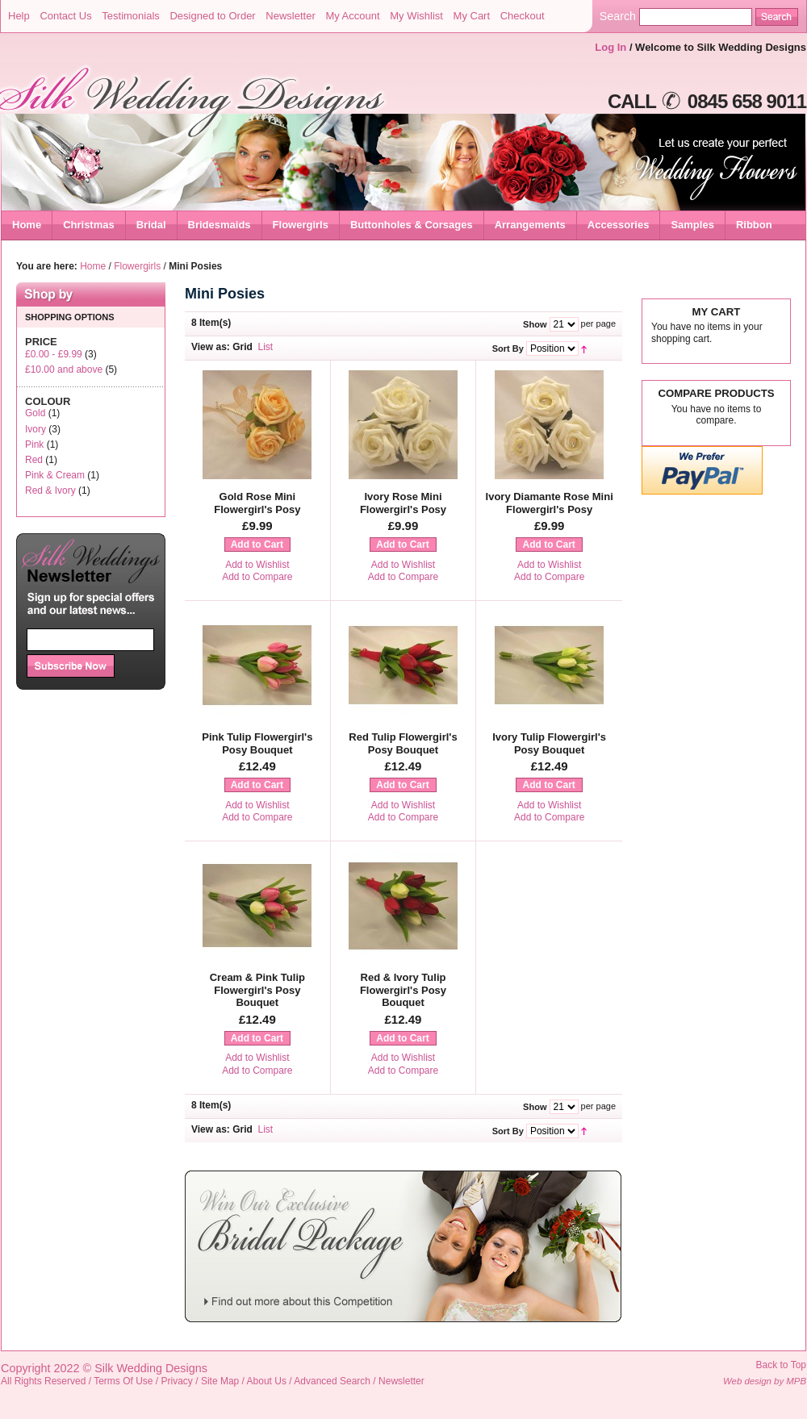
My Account (352, 16)
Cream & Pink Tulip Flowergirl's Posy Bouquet (257, 989)
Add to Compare (257, 576)
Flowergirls (137, 266)
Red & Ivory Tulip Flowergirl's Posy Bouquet (403, 989)
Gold (35, 413)
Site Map (220, 1381)
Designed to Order (212, 16)
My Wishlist (416, 16)
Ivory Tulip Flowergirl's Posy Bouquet (549, 743)
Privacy (177, 1381)
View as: (210, 347)
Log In (610, 47)
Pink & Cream (55, 475)
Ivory (35, 429)
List (266, 347)
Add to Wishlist (257, 564)
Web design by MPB (764, 1381)
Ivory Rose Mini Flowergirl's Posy (403, 502)
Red (34, 459)
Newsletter (290, 16)
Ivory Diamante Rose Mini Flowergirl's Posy (549, 502)
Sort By (508, 348)
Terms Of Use (123, 1381)
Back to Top (781, 1365)
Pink (34, 444)
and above (63, 369)
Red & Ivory (50, 490)
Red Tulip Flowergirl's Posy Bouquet (403, 743)
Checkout (522, 16)
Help (19, 16)
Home (26, 225)
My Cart (472, 16)
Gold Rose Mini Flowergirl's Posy (257, 502)
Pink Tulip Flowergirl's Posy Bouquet (257, 743)
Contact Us (65, 16)
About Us (266, 1381)
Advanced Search (332, 1381)
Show (534, 324)
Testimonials (131, 16)
